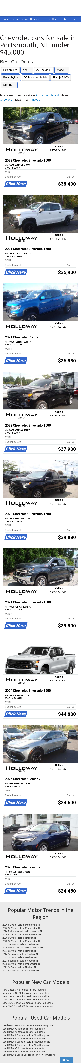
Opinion (56, 19)
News (15, 19)
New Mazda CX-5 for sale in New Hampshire (25, 989)
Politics (24, 19)
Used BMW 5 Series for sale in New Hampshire (26, 1041)
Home (6, 19)
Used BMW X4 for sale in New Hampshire (23, 1051)
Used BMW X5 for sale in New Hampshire (23, 1032)
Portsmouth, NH (35, 77)
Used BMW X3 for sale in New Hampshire (23, 1028)
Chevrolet (43, 70)
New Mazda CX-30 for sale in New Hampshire (25, 996)
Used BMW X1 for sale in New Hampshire (23, 1038)
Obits (66, 19)
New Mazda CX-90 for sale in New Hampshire (25, 999)
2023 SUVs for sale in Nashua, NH (20, 957)
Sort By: (9, 84)
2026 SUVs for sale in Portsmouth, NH (21, 924)
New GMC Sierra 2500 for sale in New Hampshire (27, 1006)
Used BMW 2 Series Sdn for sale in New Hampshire (28, 1055)
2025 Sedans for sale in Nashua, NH (20, 944)
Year (27, 70)
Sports (46, 19)
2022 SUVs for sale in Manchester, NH (21, 964)
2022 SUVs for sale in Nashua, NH (20, 967)
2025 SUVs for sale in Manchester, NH (21, 941)
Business (35, 19)
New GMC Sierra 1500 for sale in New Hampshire (27, 1003)
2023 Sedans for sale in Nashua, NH (20, 960)
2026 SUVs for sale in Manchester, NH (21, 928)
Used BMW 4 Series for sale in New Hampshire (26, 1045)
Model (62, 70)
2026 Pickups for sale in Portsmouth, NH (22, 931)
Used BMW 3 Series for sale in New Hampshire (26, 1035)
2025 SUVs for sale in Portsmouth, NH (21, 934)
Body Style (11, 77)
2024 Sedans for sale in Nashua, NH (20, 954)
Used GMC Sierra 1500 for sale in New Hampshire (28, 1025)
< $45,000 (61, 77)
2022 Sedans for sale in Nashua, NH (20, 970)
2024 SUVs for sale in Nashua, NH (20, 951)
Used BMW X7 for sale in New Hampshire (23, 1048)
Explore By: (10, 70)
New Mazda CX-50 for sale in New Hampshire (25, 993)
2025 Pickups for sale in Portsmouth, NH (22, 947)
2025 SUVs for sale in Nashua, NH (20, 938)
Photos (74, 19)
